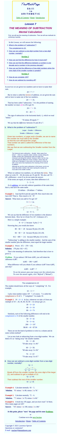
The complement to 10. (17, 48)
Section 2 (25, 57)
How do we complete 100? (19, 77)
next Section (37, 417)
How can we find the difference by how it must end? (28, 60)
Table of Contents (22, 18)
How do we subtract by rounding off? (22, 80)
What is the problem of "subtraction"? (22, 45)
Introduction (40, 18)
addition (15, 185)
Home (32, 18)
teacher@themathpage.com (21, 430)
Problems (49, 412)
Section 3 (25, 74)
